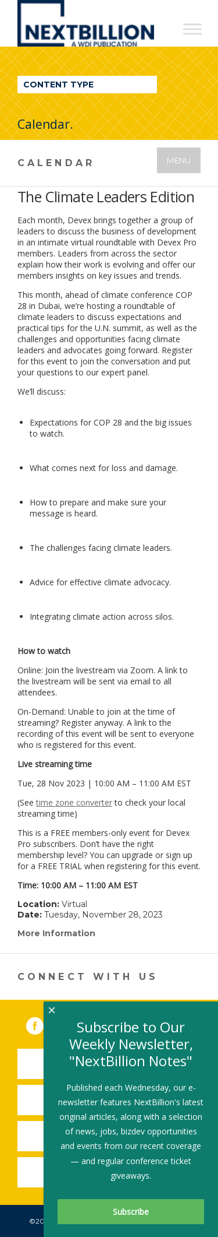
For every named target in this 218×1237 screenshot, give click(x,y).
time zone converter (74, 802)
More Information (56, 933)
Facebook (43, 1023)
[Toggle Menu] (192, 28)
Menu (179, 160)
